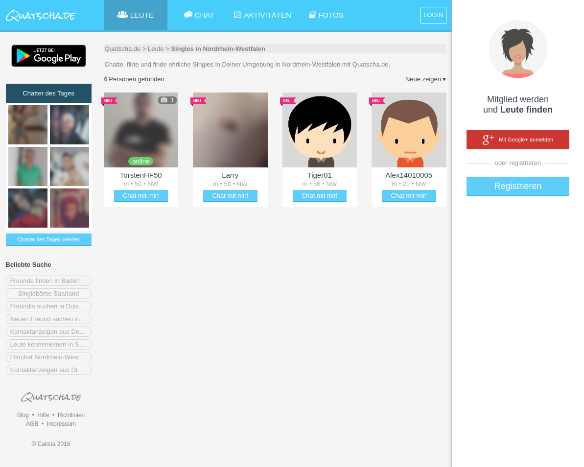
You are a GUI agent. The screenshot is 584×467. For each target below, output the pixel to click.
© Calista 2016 (51, 444)
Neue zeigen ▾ (425, 79)
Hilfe (43, 415)
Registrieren (517, 186)
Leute (156, 48)
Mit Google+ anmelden (518, 140)
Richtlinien (71, 415)
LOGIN (433, 15)
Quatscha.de (123, 48)
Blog (23, 415)
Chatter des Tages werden (48, 239)
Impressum (61, 423)
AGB (32, 423)
